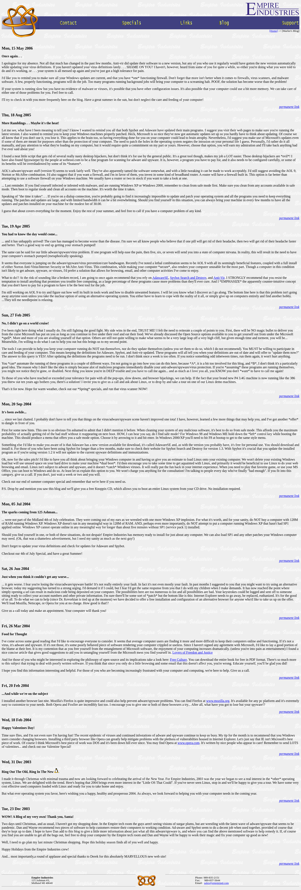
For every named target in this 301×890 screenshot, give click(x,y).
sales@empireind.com (216, 883)
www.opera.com (189, 743)
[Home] (273, 30)
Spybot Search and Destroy (188, 277)
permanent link (289, 107)
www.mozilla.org (218, 701)
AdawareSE (160, 277)
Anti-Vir (218, 277)
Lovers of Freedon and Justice (192, 652)
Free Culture (178, 659)
